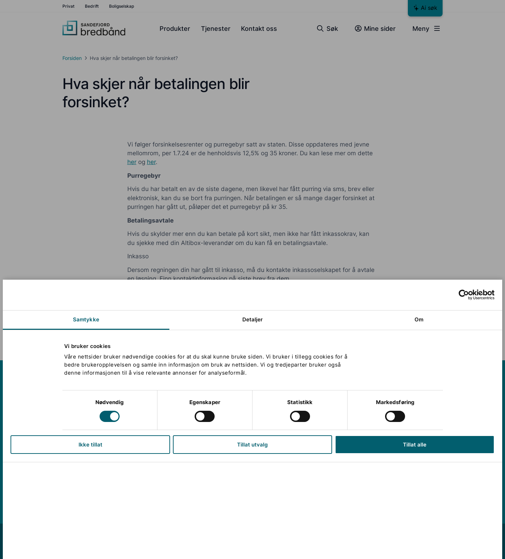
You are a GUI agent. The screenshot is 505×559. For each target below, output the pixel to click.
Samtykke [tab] (86, 319)
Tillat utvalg (252, 444)
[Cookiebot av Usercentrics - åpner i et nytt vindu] (463, 294)
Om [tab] (419, 319)
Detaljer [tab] (252, 319)
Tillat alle (414, 444)
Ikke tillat (90, 444)
